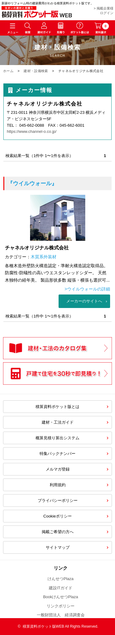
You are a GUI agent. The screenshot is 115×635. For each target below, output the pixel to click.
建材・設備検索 (36, 71)
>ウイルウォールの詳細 (87, 289)
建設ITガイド (60, 588)
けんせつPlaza (61, 578)
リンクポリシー (61, 606)
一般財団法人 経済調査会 (61, 615)
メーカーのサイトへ (84, 301)
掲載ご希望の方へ (58, 531)
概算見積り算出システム (57, 438)
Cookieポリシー (57, 516)
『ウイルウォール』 (32, 183)
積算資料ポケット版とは (57, 406)
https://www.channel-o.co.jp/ (31, 131)
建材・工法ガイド (58, 422)
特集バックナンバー (57, 453)
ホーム (8, 71)
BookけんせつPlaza (60, 597)
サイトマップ (58, 547)
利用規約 (58, 485)
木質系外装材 (43, 256)
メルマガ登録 (58, 469)
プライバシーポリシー (58, 500)
